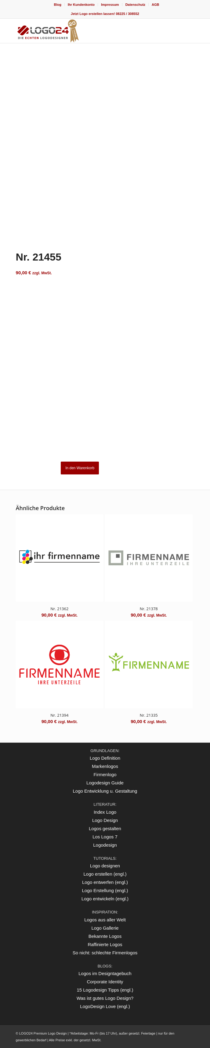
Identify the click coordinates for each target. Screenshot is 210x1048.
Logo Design (105, 820)
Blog (57, 4)
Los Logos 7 (105, 836)
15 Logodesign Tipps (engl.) (105, 989)
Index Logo (105, 812)
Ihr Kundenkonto (81, 4)
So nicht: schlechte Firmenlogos (105, 952)
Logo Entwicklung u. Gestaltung (105, 791)
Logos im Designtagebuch (104, 973)
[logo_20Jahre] (87, 31)
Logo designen (105, 865)
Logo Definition (105, 758)
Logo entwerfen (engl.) (105, 882)
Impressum (110, 4)
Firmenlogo (104, 774)
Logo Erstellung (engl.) (105, 890)
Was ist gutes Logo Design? (105, 998)
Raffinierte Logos (105, 944)
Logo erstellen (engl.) (105, 874)
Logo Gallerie (104, 928)
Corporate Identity (105, 981)
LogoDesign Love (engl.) (105, 1006)
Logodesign (105, 845)
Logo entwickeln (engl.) (105, 898)
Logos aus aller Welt (105, 919)
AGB (155, 4)
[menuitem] (57, 4)
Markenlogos (105, 766)
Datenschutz (135, 4)
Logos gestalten (105, 828)
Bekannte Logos (105, 936)
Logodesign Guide (105, 782)
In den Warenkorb (79, 468)
